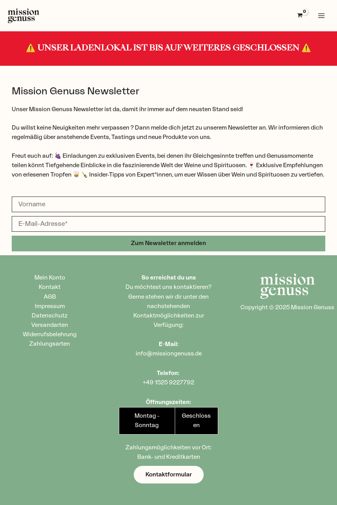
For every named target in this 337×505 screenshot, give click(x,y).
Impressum (50, 306)
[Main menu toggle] (321, 15)
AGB (50, 297)
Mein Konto (49, 278)
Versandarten (49, 325)
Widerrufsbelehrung (50, 334)
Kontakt (50, 287)
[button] (169, 474)
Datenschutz (50, 316)
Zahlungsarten (49, 344)
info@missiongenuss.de (169, 354)
